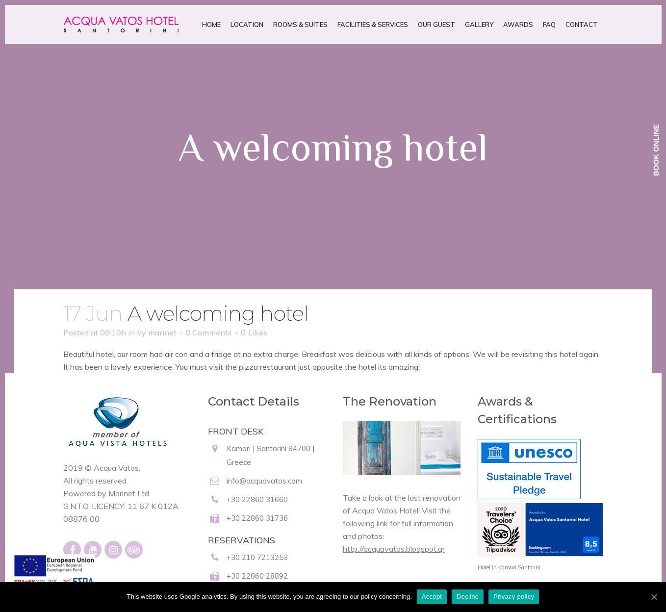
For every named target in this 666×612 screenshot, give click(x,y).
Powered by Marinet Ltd (106, 493)
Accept (432, 596)
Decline (468, 596)
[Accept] (654, 597)
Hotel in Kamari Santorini (509, 567)
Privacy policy (513, 596)
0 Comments (208, 332)
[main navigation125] (53, 577)
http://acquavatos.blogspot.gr (394, 549)
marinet (162, 332)
